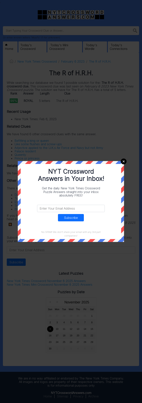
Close (124, 161)
